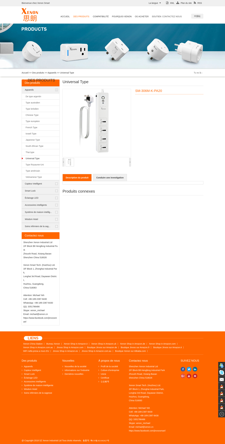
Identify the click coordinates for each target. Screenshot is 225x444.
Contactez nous (164, 16)
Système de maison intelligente (37, 385)
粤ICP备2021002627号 (99, 440)
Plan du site (184, 3)
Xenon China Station (33, 344)
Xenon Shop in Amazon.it (76, 344)
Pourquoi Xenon (119, 16)
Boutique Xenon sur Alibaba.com (130, 351)
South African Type (34, 146)
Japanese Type (33, 140)
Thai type (30, 152)
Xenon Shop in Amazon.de (132, 344)
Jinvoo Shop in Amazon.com (70, 347)
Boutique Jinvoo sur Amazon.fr (135, 347)
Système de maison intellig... (38, 212)
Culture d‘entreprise (108, 370)
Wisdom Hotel (31, 219)
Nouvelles (68, 360)
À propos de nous (109, 360)
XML (170, 3)
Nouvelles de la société (74, 366)
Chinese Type (32, 115)
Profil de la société (108, 366)
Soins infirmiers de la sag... (37, 226)
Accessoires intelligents (36, 205)
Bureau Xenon (53, 344)
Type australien (33, 102)
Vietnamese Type (34, 177)
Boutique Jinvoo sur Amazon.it (167, 347)
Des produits (81, 16)
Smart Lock (30, 191)
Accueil (65, 16)
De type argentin (33, 96)
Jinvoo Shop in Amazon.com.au (96, 351)
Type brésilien (32, 109)
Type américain (33, 171)
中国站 (197, 16)
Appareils (52, 73)
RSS (198, 3)
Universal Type (67, 73)
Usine (102, 374)
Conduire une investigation (110, 177)
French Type (31, 127)
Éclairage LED (31, 198)
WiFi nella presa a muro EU (36, 351)
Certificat (103, 378)
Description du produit (77, 177)
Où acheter (139, 16)
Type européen (33, 121)
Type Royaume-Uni (35, 164)
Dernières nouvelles (72, 374)
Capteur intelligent (33, 183)
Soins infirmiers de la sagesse (37, 393)
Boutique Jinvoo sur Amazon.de (102, 347)
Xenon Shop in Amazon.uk (103, 344)
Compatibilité (100, 16)
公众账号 (103, 381)
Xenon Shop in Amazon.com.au (38, 347)
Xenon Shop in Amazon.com (162, 344)
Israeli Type (31, 133)
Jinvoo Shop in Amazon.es (65, 351)
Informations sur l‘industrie (75, 370)
